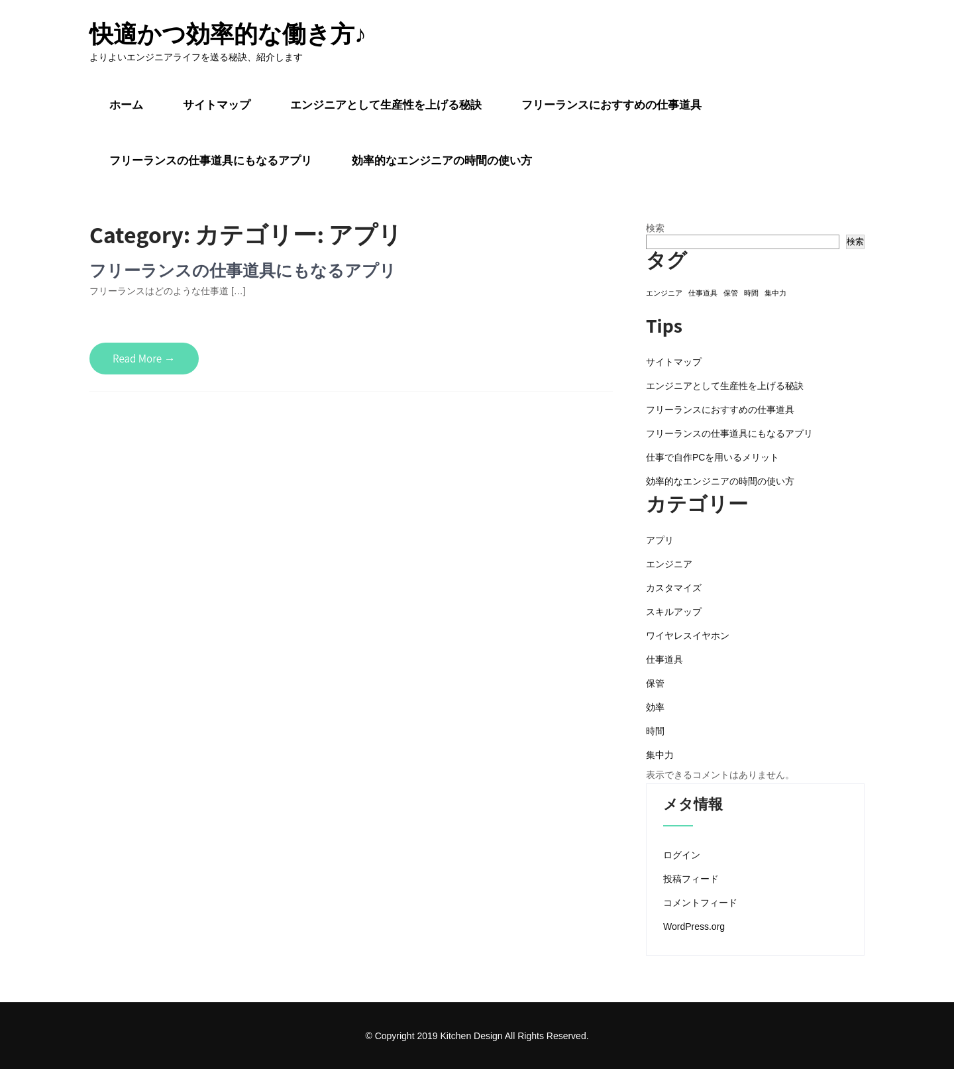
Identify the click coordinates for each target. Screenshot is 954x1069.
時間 (655, 731)
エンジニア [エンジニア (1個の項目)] (664, 293)
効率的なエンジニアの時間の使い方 (442, 160)
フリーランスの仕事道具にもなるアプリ (210, 160)
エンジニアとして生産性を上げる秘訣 (386, 104)
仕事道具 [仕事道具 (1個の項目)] (702, 293)
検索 (655, 228)
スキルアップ (674, 611)
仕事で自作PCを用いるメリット (712, 457)
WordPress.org (694, 926)
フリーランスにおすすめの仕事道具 (611, 104)
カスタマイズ (674, 588)
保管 (655, 683)
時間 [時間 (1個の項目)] (751, 293)
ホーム (126, 104)
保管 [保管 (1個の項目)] (730, 293)
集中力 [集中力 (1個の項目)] (775, 293)
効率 (655, 707)
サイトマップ (216, 104)
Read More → (144, 358)
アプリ (660, 540)
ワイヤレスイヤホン (687, 635)
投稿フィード (691, 878)
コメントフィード (700, 902)
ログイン (681, 855)
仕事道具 (664, 659)
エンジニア (669, 564)
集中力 (660, 755)
